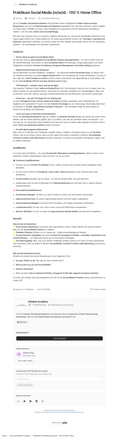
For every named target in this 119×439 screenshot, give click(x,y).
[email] (42, 401)
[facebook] (30, 401)
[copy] (18, 401)
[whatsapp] (24, 401)
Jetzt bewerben (59, 338)
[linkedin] (36, 401)
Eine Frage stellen (25, 361)
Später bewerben (25, 385)
